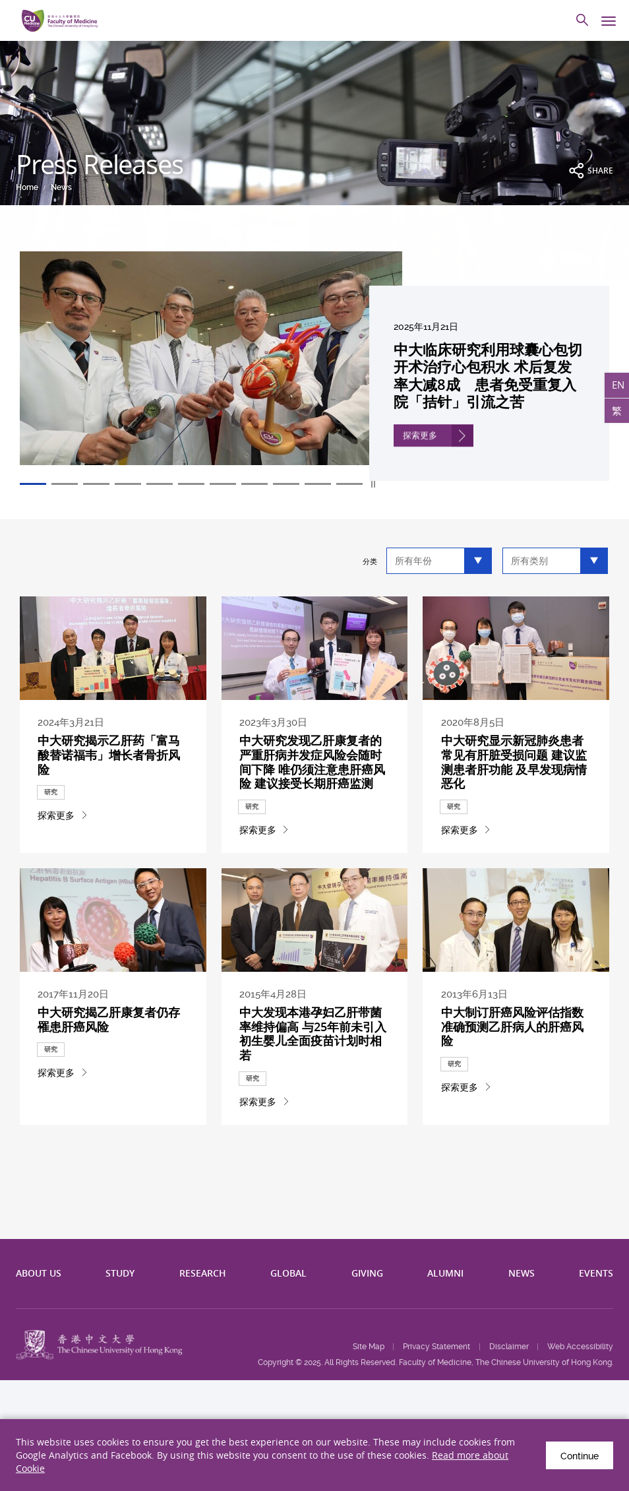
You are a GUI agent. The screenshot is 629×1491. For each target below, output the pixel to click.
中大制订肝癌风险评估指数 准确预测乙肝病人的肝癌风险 (513, 1092)
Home (27, 187)
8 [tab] (254, 484)
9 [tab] (286, 484)
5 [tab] (159, 484)
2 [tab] (64, 484)
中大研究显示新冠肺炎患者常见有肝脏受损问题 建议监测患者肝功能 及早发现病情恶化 (514, 780)
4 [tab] (128, 484)
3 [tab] (96, 484)
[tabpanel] (314, 365)
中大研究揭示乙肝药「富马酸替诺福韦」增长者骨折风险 (109, 774)
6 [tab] (191, 484)
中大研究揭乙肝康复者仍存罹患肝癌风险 (110, 1086)
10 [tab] (318, 484)
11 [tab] (349, 484)
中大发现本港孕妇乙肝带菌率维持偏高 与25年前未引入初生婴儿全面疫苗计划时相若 (314, 1098)
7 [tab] (223, 484)
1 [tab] (33, 484)
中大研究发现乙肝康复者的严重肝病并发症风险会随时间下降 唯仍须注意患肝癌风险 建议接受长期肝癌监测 (313, 780)
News (61, 187)
